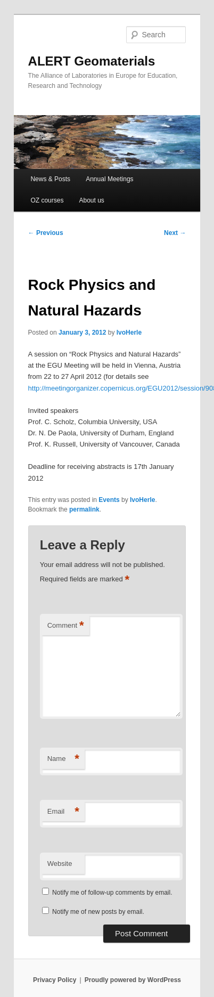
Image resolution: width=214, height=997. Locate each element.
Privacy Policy (54, 980)
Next (175, 233)
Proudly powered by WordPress (133, 980)
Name (63, 759)
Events (108, 500)
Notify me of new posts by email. (98, 911)
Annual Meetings (109, 179)
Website (59, 864)
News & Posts (50, 179)
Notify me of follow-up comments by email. (112, 892)
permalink (84, 509)
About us (91, 200)
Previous (45, 233)
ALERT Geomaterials (91, 61)
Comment (65, 626)
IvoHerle (129, 332)
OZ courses (46, 200)
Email (63, 812)
